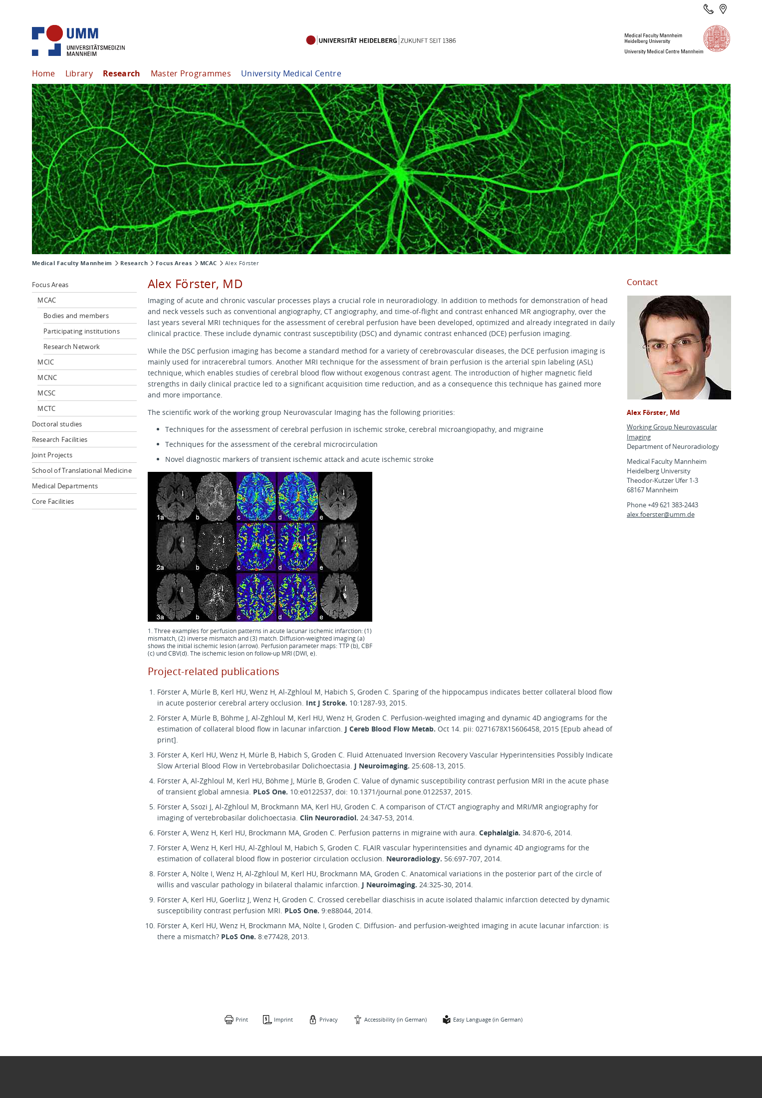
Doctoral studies (57, 423)
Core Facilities (53, 501)
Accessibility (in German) (395, 1019)
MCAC (208, 263)
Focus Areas (174, 263)
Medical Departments (65, 485)
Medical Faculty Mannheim (72, 263)
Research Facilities (60, 439)
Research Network (71, 346)
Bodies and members (76, 315)
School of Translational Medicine (82, 470)
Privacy (328, 1019)
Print (242, 1019)
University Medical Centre (291, 73)
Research (122, 73)
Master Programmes (191, 73)
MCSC (46, 392)
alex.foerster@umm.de (661, 514)
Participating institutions (81, 331)
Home (43, 73)
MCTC (46, 408)
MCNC (47, 377)
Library (79, 73)
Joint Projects (52, 454)
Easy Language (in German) (487, 1019)
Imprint (283, 1019)
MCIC (45, 362)
